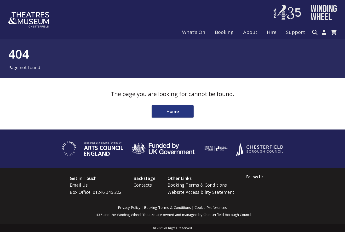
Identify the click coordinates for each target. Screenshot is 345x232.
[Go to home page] (28, 19)
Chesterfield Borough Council (227, 214)
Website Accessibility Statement (200, 192)
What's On (193, 32)
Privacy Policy (129, 207)
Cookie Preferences (211, 207)
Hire (271, 32)
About (250, 32)
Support (295, 32)
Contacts (142, 185)
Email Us (79, 185)
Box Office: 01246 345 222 (95, 192)
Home (172, 111)
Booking (224, 32)
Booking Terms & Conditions (197, 185)
